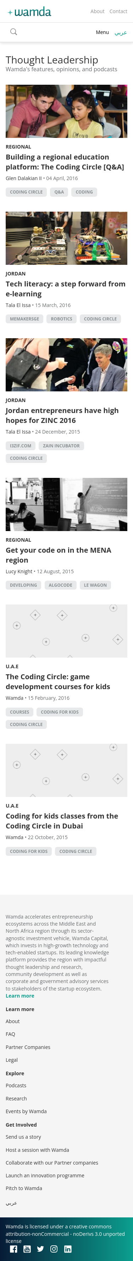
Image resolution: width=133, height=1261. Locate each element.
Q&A (59, 192)
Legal (12, 1059)
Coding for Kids (59, 712)
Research (16, 1098)
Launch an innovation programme (45, 1175)
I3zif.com (20, 446)
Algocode (60, 585)
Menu (102, 32)
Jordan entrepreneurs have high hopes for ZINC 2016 (62, 415)
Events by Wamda (26, 1111)
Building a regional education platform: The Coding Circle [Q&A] (65, 162)
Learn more (20, 995)
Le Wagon (95, 585)
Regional (18, 146)
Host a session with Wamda (37, 1149)
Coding (84, 192)
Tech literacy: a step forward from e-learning (66, 288)
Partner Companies (28, 1047)
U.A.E (12, 666)
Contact (118, 11)
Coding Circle (26, 192)
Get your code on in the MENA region (58, 555)
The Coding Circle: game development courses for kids (58, 681)
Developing (23, 585)
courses (19, 712)
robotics (61, 319)
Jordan (16, 273)
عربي (121, 32)
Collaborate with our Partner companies (52, 1162)
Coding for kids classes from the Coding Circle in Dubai (62, 821)
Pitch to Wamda (24, 1188)
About (97, 11)
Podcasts (16, 1085)
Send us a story (23, 1136)
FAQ (10, 1034)
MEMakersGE (24, 319)
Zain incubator (61, 446)
